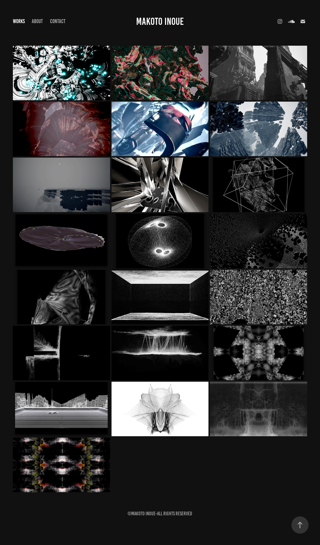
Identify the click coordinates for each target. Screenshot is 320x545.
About (37, 21)
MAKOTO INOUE (160, 21)
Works (19, 21)
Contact (57, 21)
